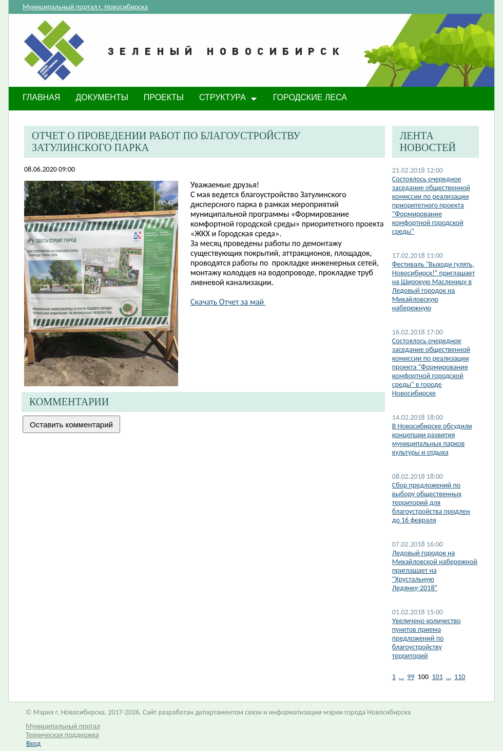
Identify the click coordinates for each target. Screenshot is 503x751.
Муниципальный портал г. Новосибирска (85, 7)
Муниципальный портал (63, 726)
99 (410, 676)
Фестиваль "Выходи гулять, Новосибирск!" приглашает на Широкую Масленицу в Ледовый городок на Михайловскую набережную (433, 286)
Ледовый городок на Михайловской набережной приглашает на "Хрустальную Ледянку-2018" (434, 570)
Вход (33, 743)
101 (437, 676)
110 (459, 676)
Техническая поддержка (62, 734)
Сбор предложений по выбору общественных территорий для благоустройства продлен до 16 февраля (431, 502)
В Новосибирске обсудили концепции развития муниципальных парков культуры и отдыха (432, 439)
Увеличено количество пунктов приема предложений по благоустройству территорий (426, 638)
